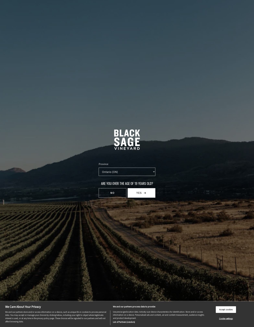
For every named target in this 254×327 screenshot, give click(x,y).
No (112, 193)
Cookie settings (226, 318)
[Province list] (127, 172)
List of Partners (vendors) (124, 322)
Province (103, 164)
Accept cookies (226, 309)
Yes (139, 193)
